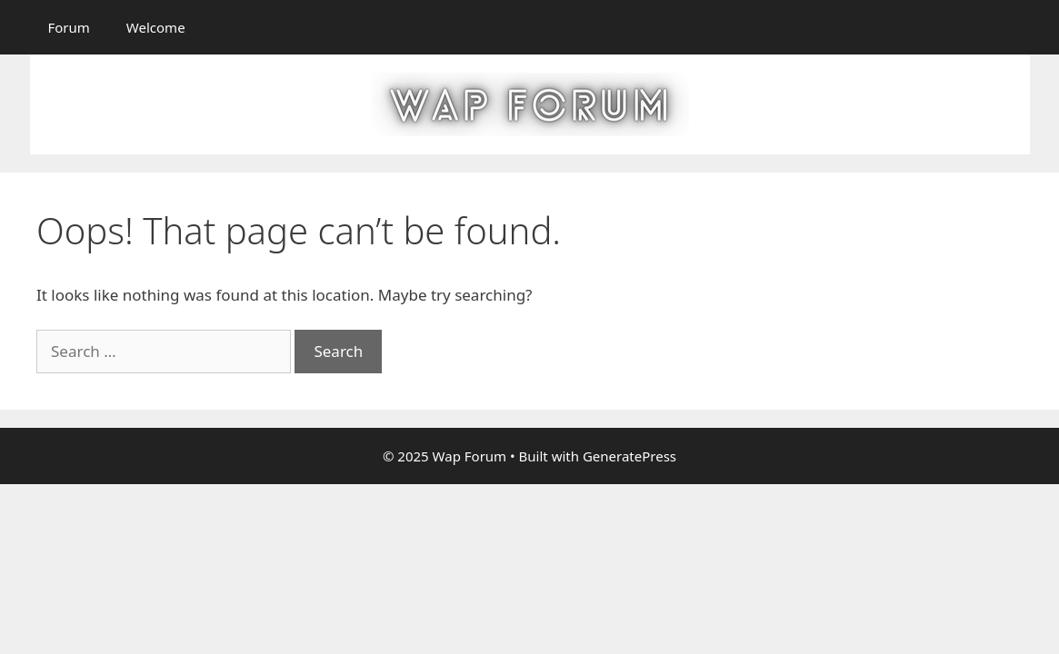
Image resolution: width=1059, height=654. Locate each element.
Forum (69, 27)
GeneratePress (629, 456)
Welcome (155, 27)
